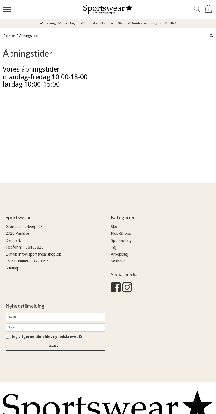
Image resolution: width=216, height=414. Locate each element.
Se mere (118, 261)
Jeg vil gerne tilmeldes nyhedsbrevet (47, 337)
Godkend (55, 346)
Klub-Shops (121, 233)
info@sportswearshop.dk (39, 254)
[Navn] (55, 317)
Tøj (113, 247)
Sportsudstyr (122, 240)
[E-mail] (55, 327)
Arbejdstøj (119, 254)
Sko (114, 226)
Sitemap (12, 268)
